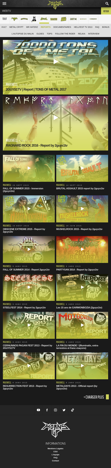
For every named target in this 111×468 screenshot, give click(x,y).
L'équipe (55, 455)
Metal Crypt (16, 27)
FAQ (97, 27)
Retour (106, 11)
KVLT (4, 27)
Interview (93, 34)
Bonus (105, 27)
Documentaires (62, 27)
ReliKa (81, 34)
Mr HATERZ (32, 27)
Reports (46, 27)
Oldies (40, 34)
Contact (55, 461)
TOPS (49, 34)
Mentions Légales (55, 448)
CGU (55, 451)
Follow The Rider (65, 34)
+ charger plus (94, 396)
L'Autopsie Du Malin (23, 34)
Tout (4, 18)
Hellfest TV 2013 (83, 27)
